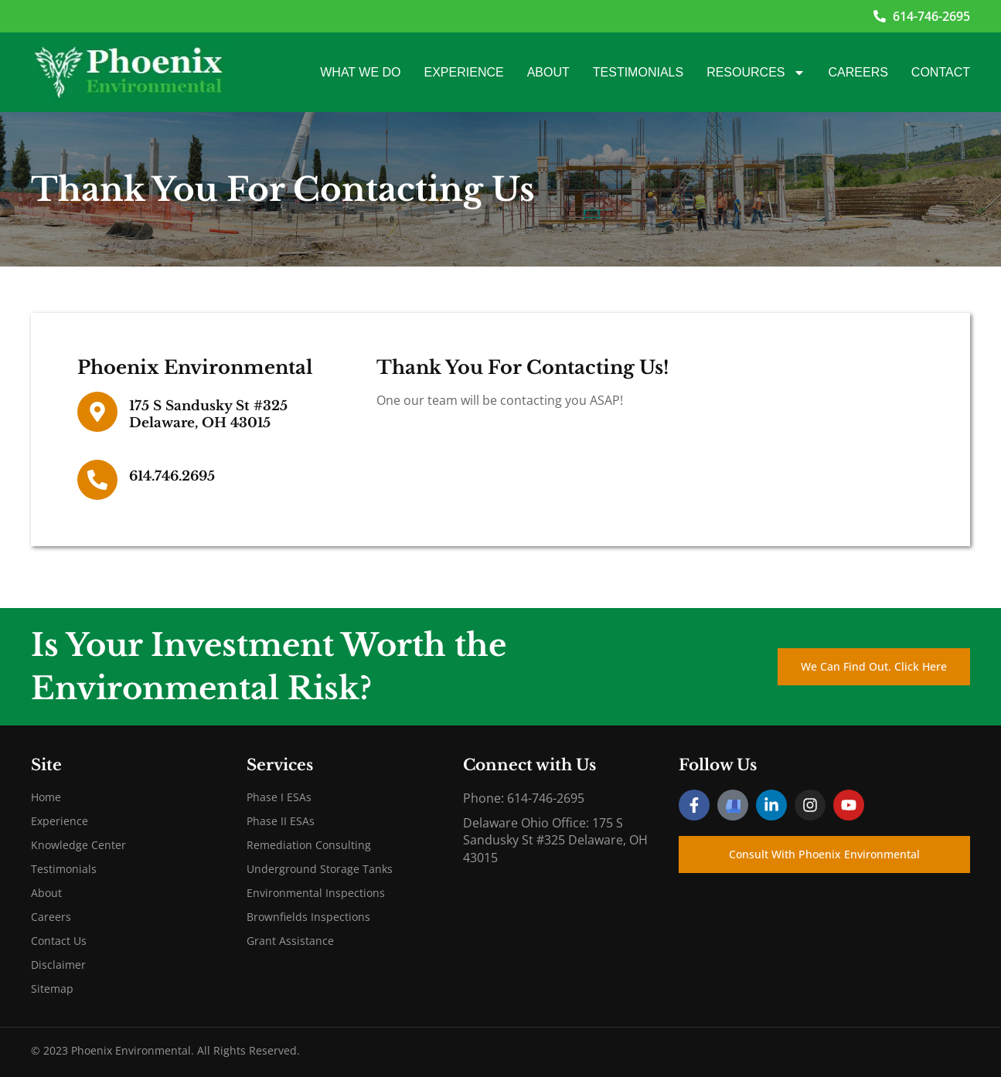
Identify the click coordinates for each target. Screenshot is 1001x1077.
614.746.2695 (172, 476)
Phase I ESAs (279, 797)
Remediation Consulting (309, 844)
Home (46, 797)
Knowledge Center (78, 844)
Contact (940, 72)
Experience (464, 72)
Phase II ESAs (281, 821)
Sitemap (52, 988)
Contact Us (59, 940)
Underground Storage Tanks (320, 868)
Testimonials (638, 72)
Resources (755, 73)
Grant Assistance (290, 940)
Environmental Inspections (316, 892)
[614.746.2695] (97, 480)
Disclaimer (58, 964)
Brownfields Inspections (308, 916)
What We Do (360, 72)
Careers (858, 72)
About (548, 72)
